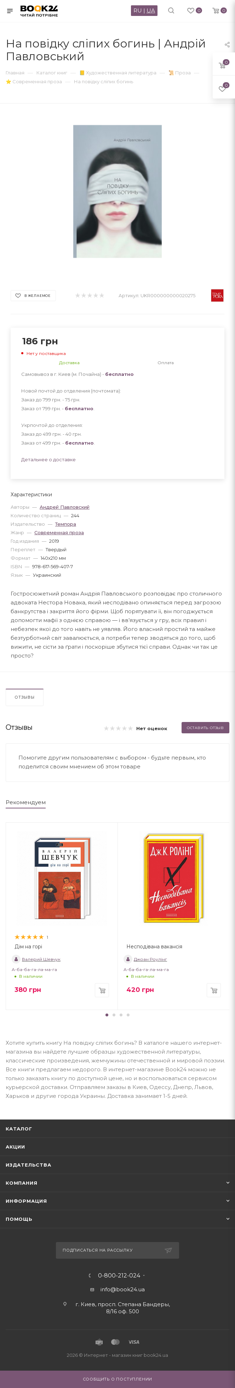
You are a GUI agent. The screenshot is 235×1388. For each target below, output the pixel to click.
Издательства (28, 1165)
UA (151, 10)
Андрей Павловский (65, 507)
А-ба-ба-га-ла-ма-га (34, 969)
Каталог (19, 1129)
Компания (21, 1183)
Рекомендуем (26, 802)
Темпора (65, 524)
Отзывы (25, 697)
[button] (106, 1014)
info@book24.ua (123, 1289)
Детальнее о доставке (48, 459)
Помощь (19, 1219)
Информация (26, 1201)
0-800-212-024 (119, 1276)
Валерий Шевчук (36, 959)
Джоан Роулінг (145, 959)
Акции (15, 1147)
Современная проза (59, 532)
